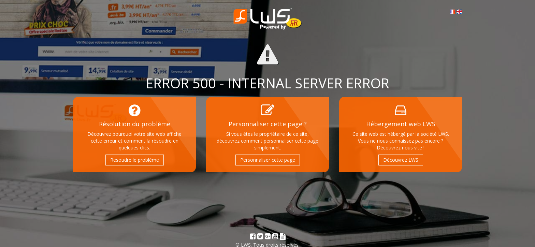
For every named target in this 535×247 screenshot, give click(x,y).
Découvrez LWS (400, 160)
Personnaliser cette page (267, 160)
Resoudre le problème (134, 160)
